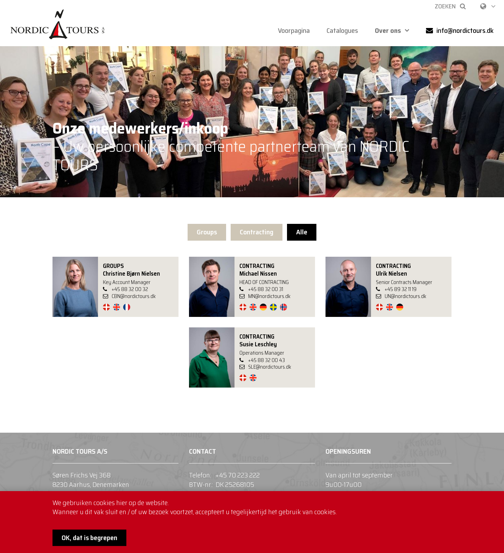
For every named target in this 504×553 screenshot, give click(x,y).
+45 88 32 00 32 (130, 289)
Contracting (256, 231)
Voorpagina (294, 30)
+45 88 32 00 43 (266, 360)
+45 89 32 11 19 (400, 289)
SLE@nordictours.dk (265, 367)
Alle (301, 231)
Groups (207, 231)
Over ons (388, 30)
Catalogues (342, 30)
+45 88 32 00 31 (265, 289)
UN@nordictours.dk (401, 296)
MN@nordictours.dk (264, 296)
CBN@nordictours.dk (129, 296)
